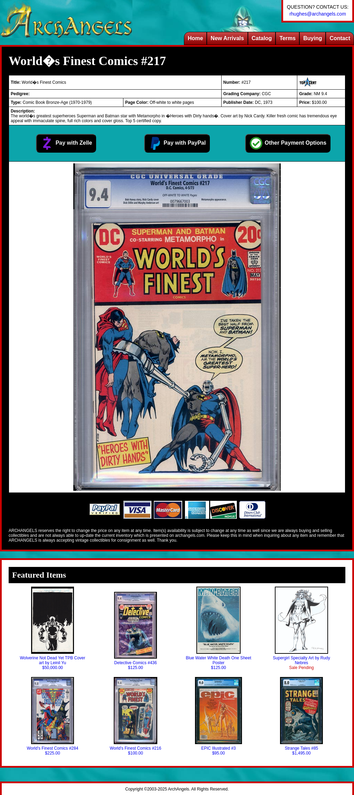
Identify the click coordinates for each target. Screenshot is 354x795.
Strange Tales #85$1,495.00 (301, 716)
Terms (287, 38)
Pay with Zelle (66, 143)
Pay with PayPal (177, 143)
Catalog (262, 38)
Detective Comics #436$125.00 (135, 631)
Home (195, 38)
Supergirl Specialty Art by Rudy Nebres (301, 628)
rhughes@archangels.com (317, 14)
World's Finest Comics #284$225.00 (52, 716)
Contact (339, 38)
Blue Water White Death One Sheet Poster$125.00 (218, 628)
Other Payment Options (287, 143)
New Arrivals (227, 38)
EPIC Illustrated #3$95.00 (218, 716)
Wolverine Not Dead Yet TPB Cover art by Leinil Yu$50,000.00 (52, 628)
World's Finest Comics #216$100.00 (135, 716)
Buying (312, 38)
